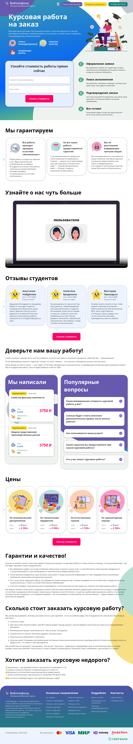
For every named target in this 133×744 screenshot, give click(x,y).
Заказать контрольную (55, 717)
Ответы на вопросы (75, 697)
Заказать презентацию (77, 713)
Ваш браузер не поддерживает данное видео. (66, 233)
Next (128, 159)
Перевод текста (74, 710)
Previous (4, 159)
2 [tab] (63, 183)
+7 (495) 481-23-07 (118, 4)
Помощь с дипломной (54, 701)
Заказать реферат (53, 713)
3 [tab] (66, 183)
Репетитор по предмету (77, 707)
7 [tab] (76, 330)
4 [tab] (70, 183)
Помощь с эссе (74, 704)
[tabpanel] (25, 159)
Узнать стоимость (66, 336)
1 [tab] (60, 183)
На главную (50, 697)
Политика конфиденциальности (99, 707)
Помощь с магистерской (55, 704)
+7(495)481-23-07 (117, 701)
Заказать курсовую (53, 707)
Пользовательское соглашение (98, 702)
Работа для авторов (71, 4)
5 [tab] (73, 183)
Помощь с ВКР (73, 701)
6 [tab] (73, 330)
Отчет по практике (53, 710)
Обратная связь (97, 697)
